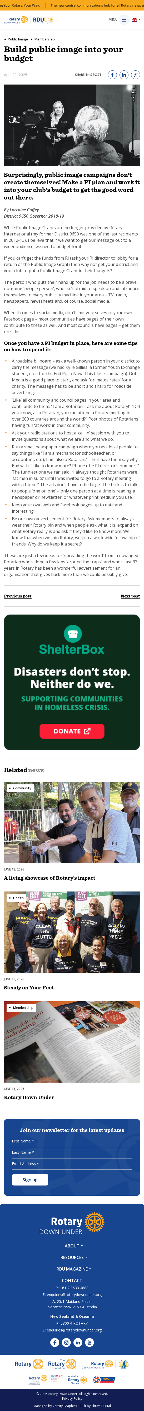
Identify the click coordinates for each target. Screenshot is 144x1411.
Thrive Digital (101, 1406)
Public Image (18, 39)
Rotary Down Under (62, 1394)
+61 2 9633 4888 (74, 1287)
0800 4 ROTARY (74, 1323)
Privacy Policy (72, 1398)
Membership (44, 39)
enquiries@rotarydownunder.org (74, 1294)
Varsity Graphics (65, 1406)
